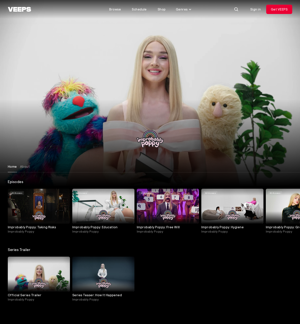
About (25, 166)
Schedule (139, 9)
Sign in (255, 9)
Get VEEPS (279, 9)
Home (12, 166)
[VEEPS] (19, 9)
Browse (115, 9)
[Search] (236, 9)
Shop (162, 9)
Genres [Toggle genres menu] (184, 9)
